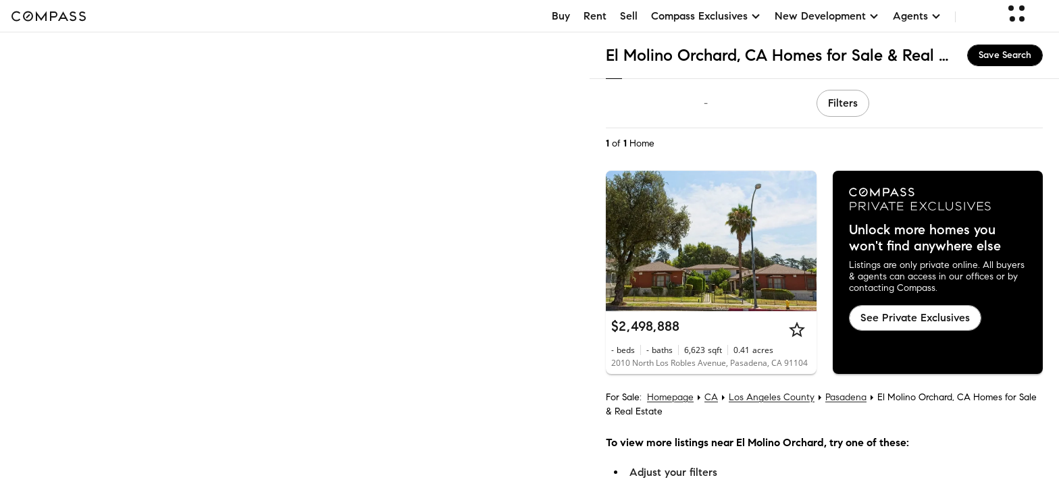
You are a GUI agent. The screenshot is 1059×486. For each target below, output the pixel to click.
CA (711, 397)
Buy (561, 15)
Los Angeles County (772, 397)
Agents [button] (917, 15)
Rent (595, 15)
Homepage (670, 397)
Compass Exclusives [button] (706, 15)
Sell (629, 15)
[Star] (797, 329)
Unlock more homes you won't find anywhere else (925, 238)
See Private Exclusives (915, 317)
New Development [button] (827, 15)
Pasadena (846, 397)
